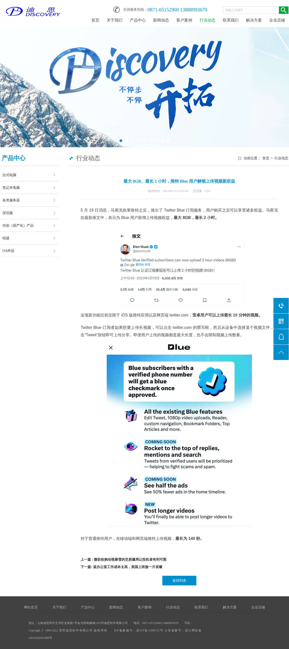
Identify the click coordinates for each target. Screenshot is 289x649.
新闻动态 (161, 20)
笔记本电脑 (11, 188)
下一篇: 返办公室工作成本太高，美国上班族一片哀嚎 (121, 567)
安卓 (196, 315)
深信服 (7, 213)
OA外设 (8, 251)
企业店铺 (277, 20)
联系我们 (231, 20)
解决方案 (254, 20)
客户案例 (184, 20)
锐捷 (5, 238)
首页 (95, 20)
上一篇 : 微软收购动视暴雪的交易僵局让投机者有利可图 (123, 559)
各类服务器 (11, 200)
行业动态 (207, 20)
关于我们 (115, 20)
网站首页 (31, 607)
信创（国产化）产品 (18, 225)
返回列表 (179, 580)
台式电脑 (9, 175)
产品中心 (138, 20)
